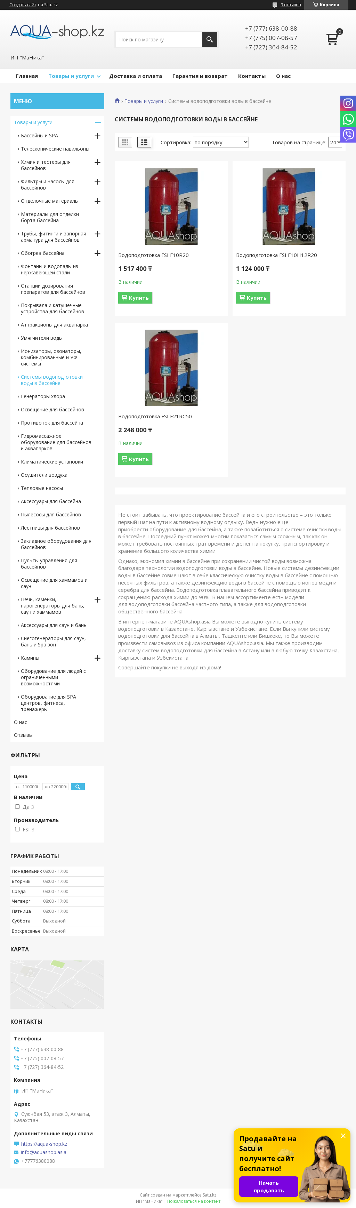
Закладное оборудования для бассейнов (56, 544)
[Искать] (209, 39)
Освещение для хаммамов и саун (54, 583)
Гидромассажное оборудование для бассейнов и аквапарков (56, 442)
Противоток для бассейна (52, 422)
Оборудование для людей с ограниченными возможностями (53, 677)
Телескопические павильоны (55, 148)
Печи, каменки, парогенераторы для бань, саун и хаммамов (52, 605)
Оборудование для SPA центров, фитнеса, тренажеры (48, 702)
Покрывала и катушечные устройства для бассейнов (52, 308)
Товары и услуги (71, 75)
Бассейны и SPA (39, 135)
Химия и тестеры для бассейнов (46, 165)
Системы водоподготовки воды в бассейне (52, 379)
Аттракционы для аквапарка (54, 324)
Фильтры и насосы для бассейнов (47, 184)
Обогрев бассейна (43, 253)
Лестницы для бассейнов (50, 527)
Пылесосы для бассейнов (51, 514)
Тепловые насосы (42, 488)
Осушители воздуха (44, 475)
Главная (27, 75)
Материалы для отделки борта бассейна (50, 217)
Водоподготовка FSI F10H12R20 (276, 255)
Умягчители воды (42, 338)
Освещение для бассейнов (52, 409)
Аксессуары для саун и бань (54, 625)
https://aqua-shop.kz (44, 1144)
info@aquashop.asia (43, 1152)
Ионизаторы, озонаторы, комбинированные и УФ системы (51, 357)
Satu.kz (209, 1195)
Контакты (252, 75)
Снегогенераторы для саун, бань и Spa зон (53, 641)
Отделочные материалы (50, 201)
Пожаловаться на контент (193, 1201)
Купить (139, 297)
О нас (283, 75)
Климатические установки (52, 461)
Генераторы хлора (43, 396)
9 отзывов (291, 5)
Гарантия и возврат (200, 75)
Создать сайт (22, 4)
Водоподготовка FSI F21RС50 (155, 416)
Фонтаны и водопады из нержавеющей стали (49, 269)
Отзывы (23, 735)
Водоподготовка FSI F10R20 (153, 255)
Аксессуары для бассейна (51, 501)
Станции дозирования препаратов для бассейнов (53, 288)
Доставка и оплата (135, 75)
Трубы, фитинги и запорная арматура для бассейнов (53, 236)
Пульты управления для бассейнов (49, 563)
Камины (30, 657)
